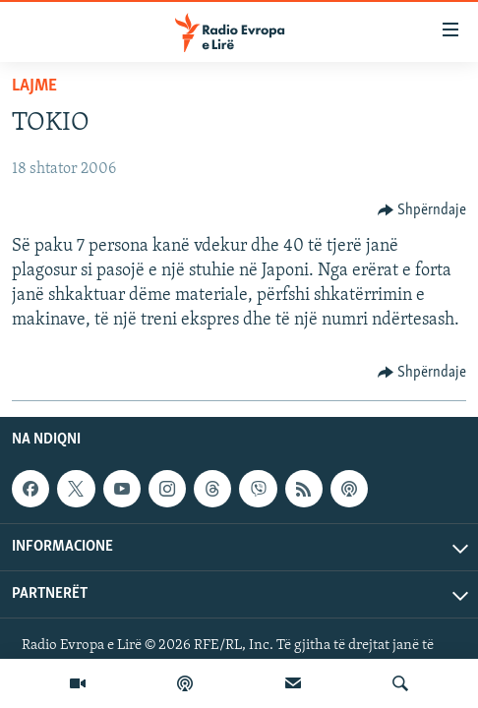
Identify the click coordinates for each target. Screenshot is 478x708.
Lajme (34, 86)
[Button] (422, 210)
